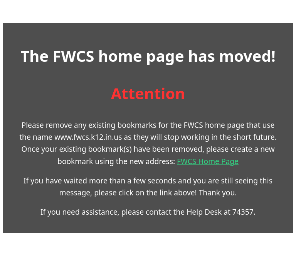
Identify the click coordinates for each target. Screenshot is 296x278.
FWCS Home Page (208, 161)
